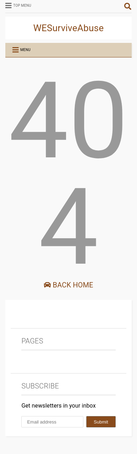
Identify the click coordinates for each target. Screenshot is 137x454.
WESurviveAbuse (68, 28)
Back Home (68, 285)
